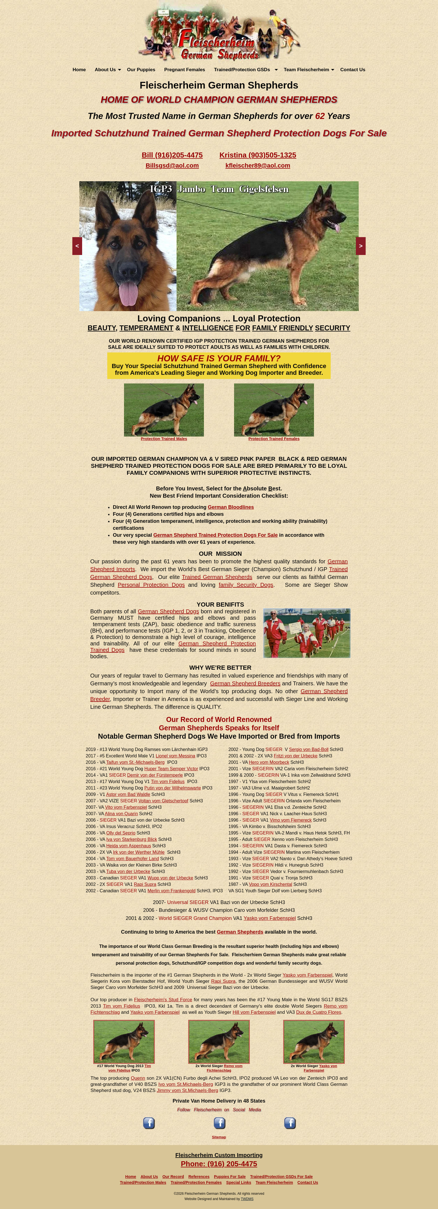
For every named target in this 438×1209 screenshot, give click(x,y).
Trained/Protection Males (143, 1182)
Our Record (173, 1176)
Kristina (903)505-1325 (258, 155)
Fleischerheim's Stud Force (163, 999)
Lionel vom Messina (175, 755)
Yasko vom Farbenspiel (270, 918)
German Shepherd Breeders (245, 683)
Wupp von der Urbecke (170, 878)
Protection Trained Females (274, 439)
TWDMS (247, 1199)
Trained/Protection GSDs (243, 69)
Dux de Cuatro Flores (318, 1012)
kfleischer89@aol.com (257, 165)
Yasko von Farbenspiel (320, 1068)
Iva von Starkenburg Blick (131, 839)
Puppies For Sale (230, 1176)
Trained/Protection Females (196, 1182)
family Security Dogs (246, 585)
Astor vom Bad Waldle (128, 794)
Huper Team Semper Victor (171, 768)
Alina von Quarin (121, 813)
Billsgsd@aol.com (172, 165)
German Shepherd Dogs (168, 611)
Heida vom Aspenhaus (128, 845)
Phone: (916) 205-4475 (219, 1164)
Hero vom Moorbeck (269, 762)
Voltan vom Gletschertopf (163, 800)
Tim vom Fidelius (167, 781)
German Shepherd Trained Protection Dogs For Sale (215, 535)
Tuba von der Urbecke (128, 871)
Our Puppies (141, 69)
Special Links (238, 1182)
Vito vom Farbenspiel (126, 807)
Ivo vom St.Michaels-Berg (185, 1084)
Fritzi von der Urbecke (296, 755)
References (199, 1176)
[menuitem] (79, 69)
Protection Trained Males (164, 439)
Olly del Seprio (120, 833)
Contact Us (352, 69)
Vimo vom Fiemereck (291, 820)
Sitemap (219, 1137)
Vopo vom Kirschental (270, 884)
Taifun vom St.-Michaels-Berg (135, 762)
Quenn (138, 1078)
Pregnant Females (184, 69)
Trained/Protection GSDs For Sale (281, 1176)
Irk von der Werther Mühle (139, 852)
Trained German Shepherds (217, 577)
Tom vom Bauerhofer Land (132, 858)
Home (79, 69)
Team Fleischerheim (306, 69)
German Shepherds (240, 932)
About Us (105, 69)
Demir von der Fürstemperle (155, 775)
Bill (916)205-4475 (172, 155)
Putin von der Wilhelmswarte (172, 788)
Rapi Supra (145, 884)
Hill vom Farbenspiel (254, 1012)
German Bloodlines (231, 507)
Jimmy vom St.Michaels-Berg (187, 1090)
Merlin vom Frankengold (171, 890)
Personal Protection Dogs (151, 585)
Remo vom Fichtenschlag (224, 1068)
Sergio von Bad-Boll (308, 749)
